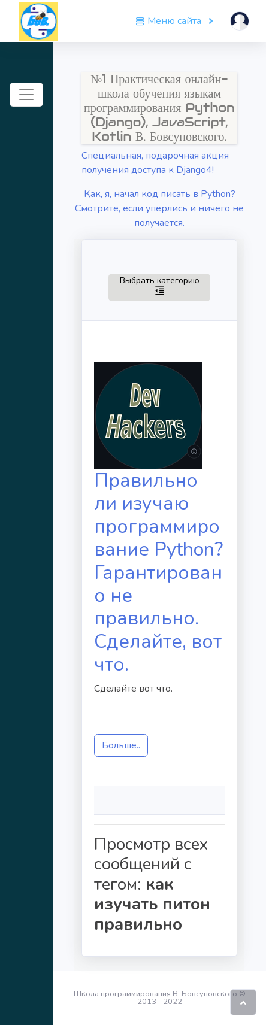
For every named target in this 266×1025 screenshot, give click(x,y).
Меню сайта (169, 21)
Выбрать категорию (159, 285)
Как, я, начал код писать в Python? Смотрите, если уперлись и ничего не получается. (159, 208)
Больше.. (121, 745)
